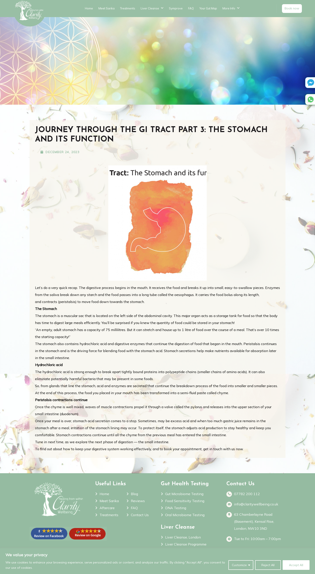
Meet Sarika (106, 8)
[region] (157, 561)
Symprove (176, 8)
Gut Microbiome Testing (184, 494)
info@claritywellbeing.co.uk (256, 504)
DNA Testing (175, 508)
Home (89, 8)
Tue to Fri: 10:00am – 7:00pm (257, 539)
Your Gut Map (208, 8)
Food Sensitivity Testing (184, 501)
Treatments (127, 8)
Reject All (268, 565)
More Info (228, 8)
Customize (239, 565)
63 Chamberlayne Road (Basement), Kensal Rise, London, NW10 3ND (254, 521)
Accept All (296, 565)
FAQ (191, 8)
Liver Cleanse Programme (185, 544)
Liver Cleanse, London (183, 537)
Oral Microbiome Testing (185, 515)
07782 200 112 (247, 494)
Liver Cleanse (150, 8)
